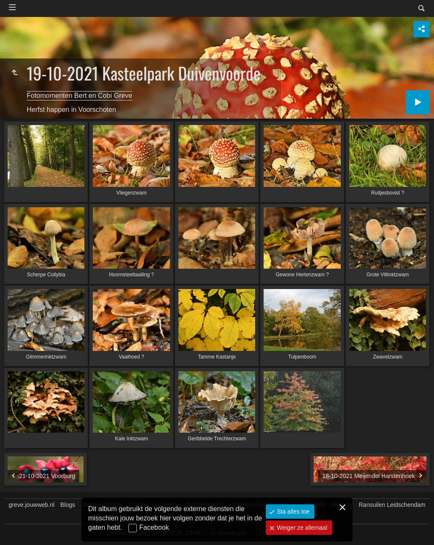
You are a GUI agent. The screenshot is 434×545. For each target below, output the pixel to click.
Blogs (67, 504)
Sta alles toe (292, 511)
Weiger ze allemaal (301, 527)
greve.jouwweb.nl (31, 504)
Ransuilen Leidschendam (392, 504)
